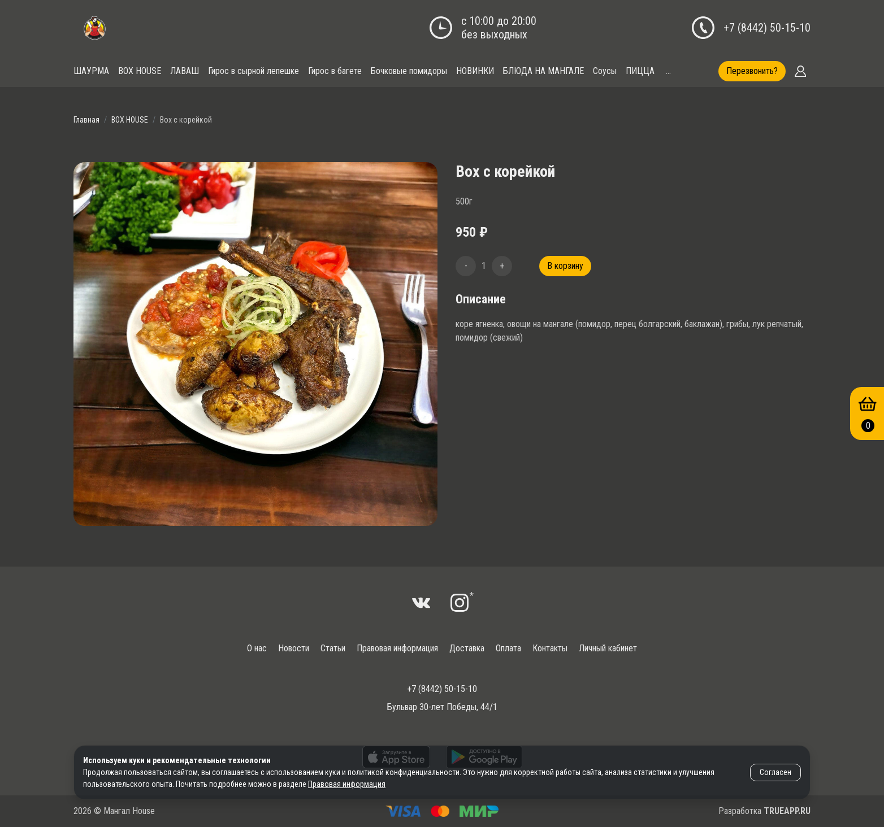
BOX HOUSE (139, 71)
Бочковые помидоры (409, 71)
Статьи (332, 648)
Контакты (549, 648)
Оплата (508, 648)
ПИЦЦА (640, 71)
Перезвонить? (752, 71)
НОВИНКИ (475, 71)
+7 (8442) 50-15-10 (767, 27)
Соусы (605, 71)
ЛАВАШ (184, 71)
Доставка (466, 648)
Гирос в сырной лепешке (253, 71)
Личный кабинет (608, 648)
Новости (293, 648)
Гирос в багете (335, 71)
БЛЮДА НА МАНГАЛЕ (543, 71)
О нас (257, 648)
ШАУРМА (91, 71)
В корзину (565, 265)
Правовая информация (397, 648)
